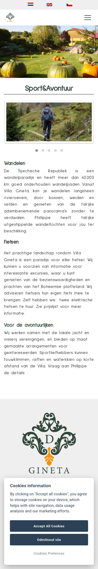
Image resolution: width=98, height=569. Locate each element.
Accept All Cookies (48, 526)
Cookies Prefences (49, 553)
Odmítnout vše (49, 540)
